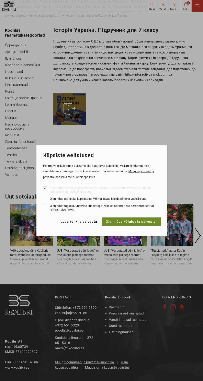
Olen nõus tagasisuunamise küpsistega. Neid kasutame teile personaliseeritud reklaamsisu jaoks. (102, 207)
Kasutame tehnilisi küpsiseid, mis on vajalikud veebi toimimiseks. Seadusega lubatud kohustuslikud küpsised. (100, 189)
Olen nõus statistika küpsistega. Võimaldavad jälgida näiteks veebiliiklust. (98, 199)
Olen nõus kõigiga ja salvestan (132, 221)
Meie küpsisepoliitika (81, 177)
